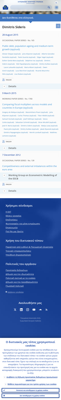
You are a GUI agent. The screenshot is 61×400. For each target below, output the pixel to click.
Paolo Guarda (23, 57)
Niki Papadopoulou (23, 64)
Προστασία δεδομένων (17, 270)
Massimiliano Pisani (33, 112)
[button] (56, 2)
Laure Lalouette (10, 67)
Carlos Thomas (23, 116)
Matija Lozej (45, 126)
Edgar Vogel (41, 57)
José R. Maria (7, 126)
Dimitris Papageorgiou (12, 132)
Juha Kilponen (27, 54)
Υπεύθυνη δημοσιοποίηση (18, 254)
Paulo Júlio (8, 129)
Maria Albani (29, 67)
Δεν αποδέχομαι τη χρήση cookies (32, 396)
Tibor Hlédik (42, 116)
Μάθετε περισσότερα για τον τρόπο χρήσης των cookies (32, 384)
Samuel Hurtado (8, 119)
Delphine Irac (30, 61)
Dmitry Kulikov (44, 64)
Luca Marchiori (21, 71)
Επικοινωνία (11, 227)
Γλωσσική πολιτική (15, 286)
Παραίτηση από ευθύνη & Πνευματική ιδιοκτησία (29, 247)
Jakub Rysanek (45, 129)
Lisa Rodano (19, 74)
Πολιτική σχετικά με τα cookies (20, 278)
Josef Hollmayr (28, 119)
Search (49, 7)
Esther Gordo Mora (9, 61)
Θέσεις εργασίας (13, 215)
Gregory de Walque (9, 112)
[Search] (29, 7)
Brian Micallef (43, 122)
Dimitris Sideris (26, 126)
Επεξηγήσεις (12, 219)
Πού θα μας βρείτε (14, 231)
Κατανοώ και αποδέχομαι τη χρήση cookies (32, 390)
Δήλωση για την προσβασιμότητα (22, 282)
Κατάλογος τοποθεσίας (16, 292)
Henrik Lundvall (35, 132)
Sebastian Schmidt (23, 122)
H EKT (8, 211)
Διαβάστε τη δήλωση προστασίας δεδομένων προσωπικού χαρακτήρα (32, 378)
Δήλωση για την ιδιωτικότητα (20, 274)
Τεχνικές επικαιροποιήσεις (18, 251)
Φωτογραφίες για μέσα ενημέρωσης (23, 223)
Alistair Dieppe (7, 54)
